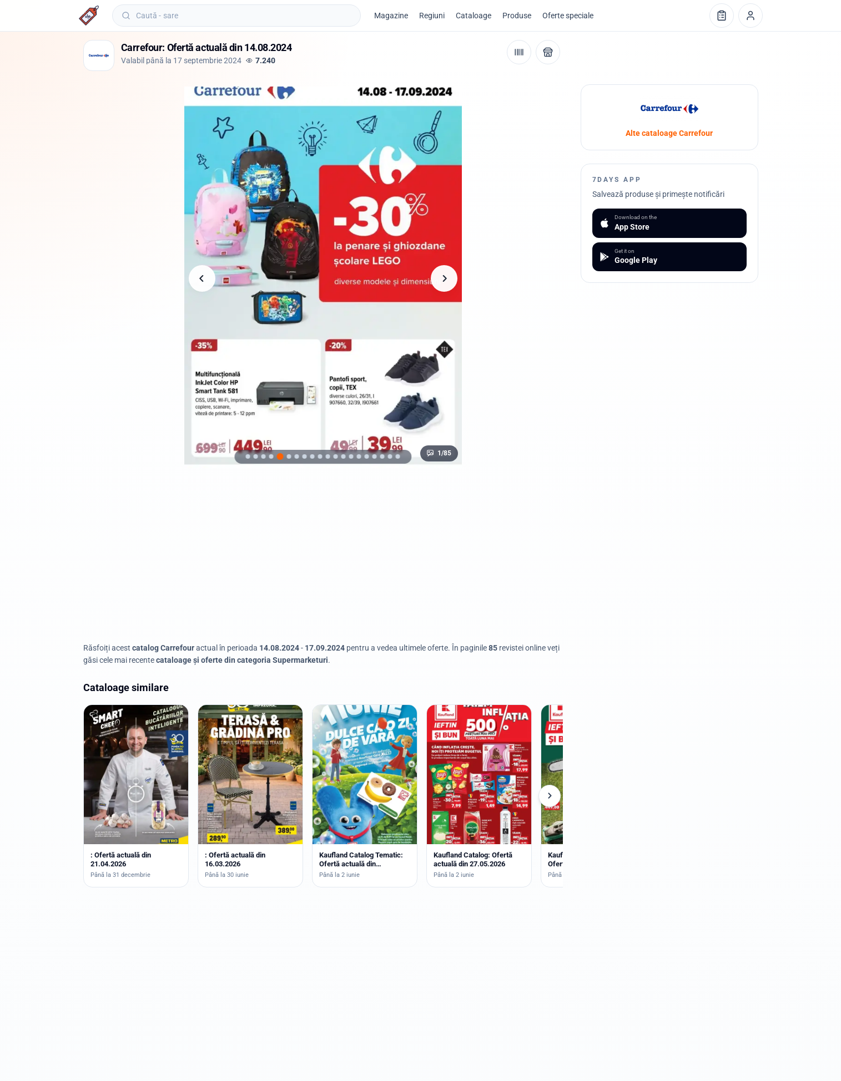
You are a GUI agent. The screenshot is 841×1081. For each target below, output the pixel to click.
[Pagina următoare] (444, 278)
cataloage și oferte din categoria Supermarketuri (242, 660)
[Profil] (750, 15)
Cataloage (473, 15)
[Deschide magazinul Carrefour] (548, 52)
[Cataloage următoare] (549, 796)
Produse (516, 15)
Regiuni (432, 15)
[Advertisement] (323, 555)
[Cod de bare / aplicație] (519, 52)
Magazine (391, 15)
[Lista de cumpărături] (721, 15)
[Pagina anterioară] (202, 278)
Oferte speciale (567, 15)
